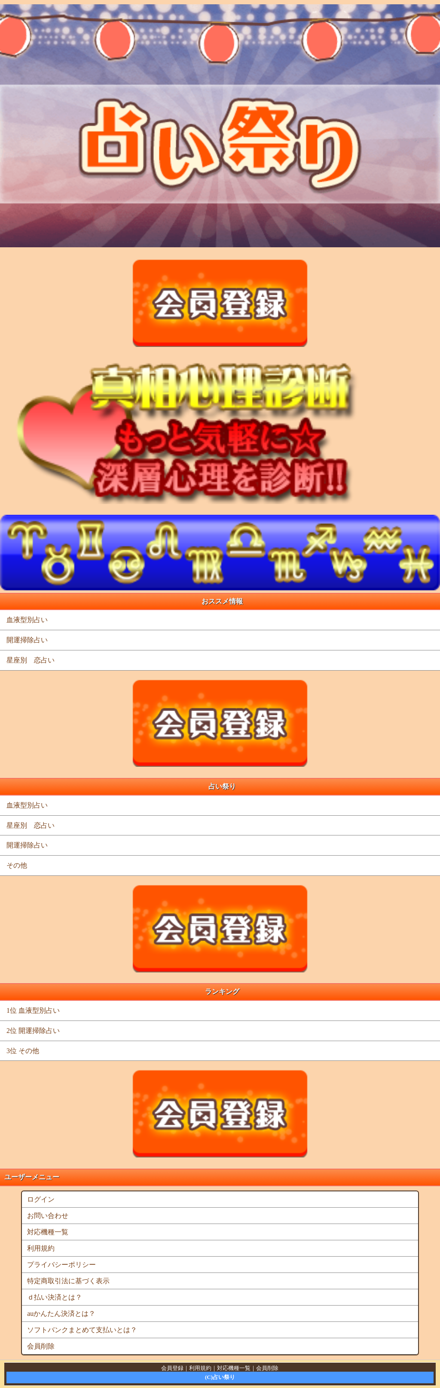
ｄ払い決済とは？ (54, 1297)
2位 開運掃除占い (33, 1030)
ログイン (41, 1199)
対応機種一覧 (47, 1232)
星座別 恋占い (30, 660)
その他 (16, 865)
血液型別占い (27, 619)
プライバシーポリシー (61, 1264)
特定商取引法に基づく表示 (68, 1281)
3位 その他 (22, 1050)
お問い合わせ (47, 1215)
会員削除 (41, 1346)
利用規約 (41, 1248)
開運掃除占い (27, 640)
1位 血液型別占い (33, 1010)
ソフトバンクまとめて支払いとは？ (82, 1329)
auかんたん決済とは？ (61, 1313)
